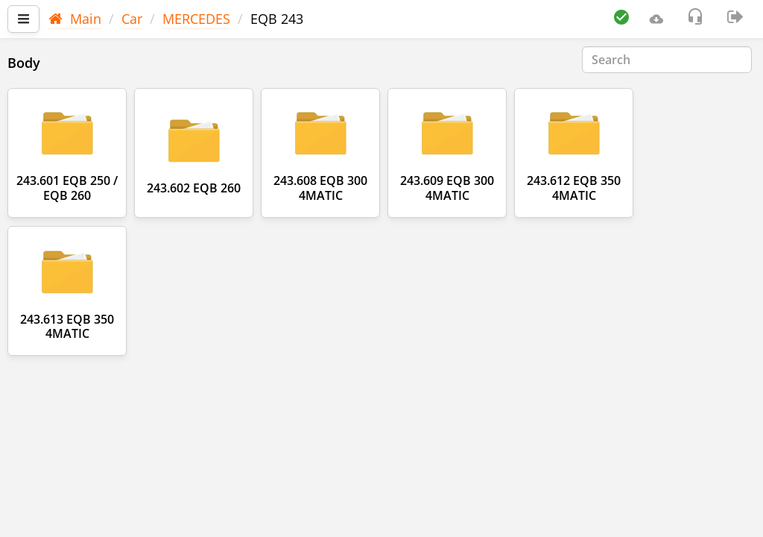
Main (74, 19)
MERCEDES (196, 19)
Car (131, 19)
